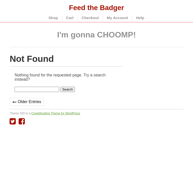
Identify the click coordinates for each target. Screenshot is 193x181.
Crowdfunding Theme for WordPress (55, 113)
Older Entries (29, 102)
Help (140, 18)
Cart (70, 18)
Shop (53, 18)
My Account (117, 18)
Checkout (90, 18)
